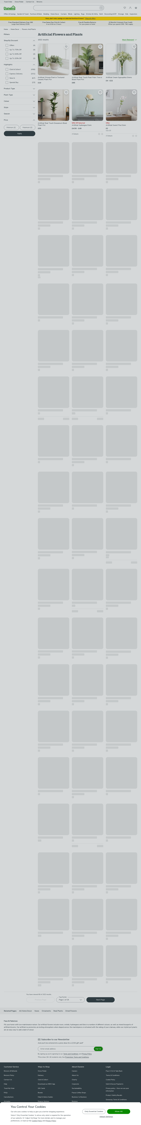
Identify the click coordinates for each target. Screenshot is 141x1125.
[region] (70, 1113)
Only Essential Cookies (94, 1111)
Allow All (119, 1111)
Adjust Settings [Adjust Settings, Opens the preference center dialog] (106, 1117)
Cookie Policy (37, 1121)
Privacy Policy (51, 1121)
